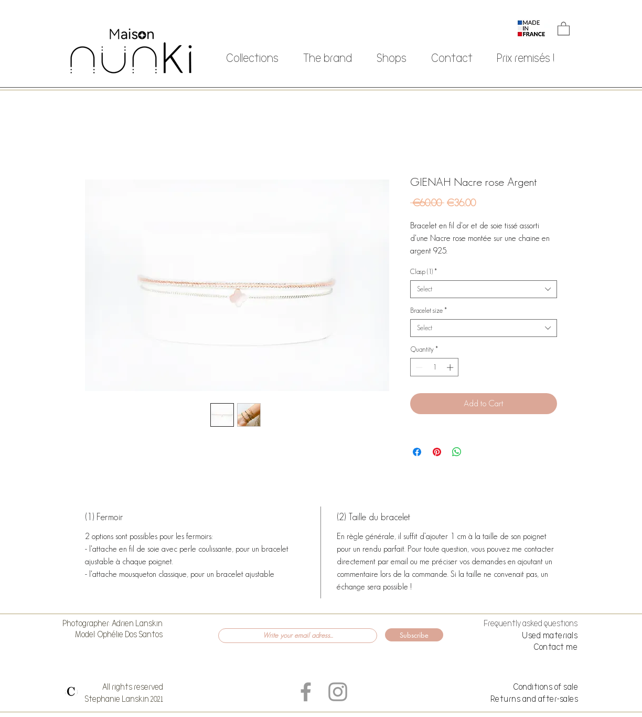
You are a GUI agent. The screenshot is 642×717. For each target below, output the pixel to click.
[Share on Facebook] (417, 452)
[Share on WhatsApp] (457, 452)
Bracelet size (428, 310)
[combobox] (483, 289)
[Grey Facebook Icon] (305, 691)
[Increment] (451, 367)
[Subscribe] (414, 634)
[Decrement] (418, 367)
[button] (564, 28)
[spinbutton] (434, 367)
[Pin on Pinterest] (437, 452)
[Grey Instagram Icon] (337, 691)
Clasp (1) (423, 272)
